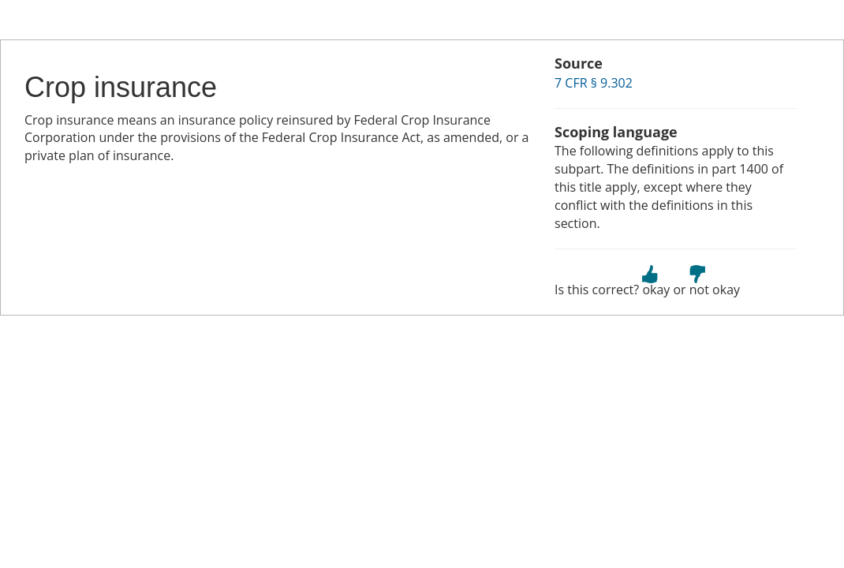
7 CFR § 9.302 (594, 83)
